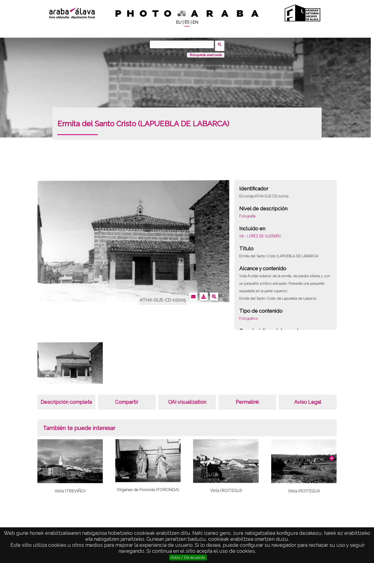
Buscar (221, 44)
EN (195, 22)
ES (186, 22)
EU (178, 22)
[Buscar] (183, 44)
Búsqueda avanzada (206, 52)
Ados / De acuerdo (188, 557)
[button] (331, 455)
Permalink (247, 399)
